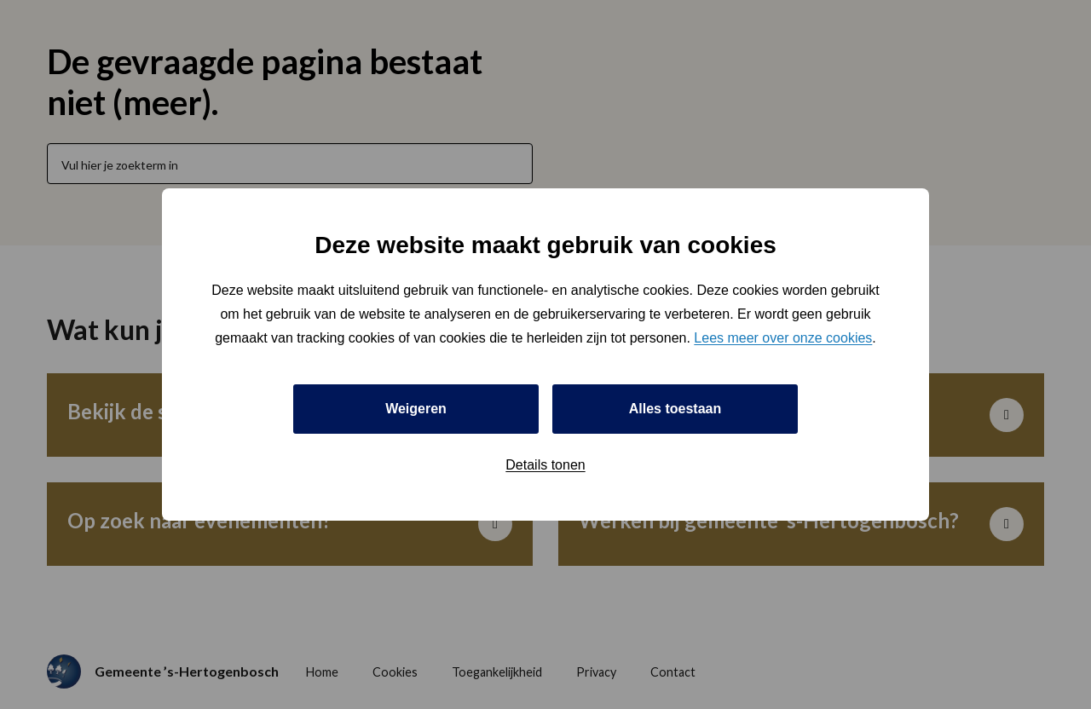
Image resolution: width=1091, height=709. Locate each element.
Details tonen (545, 465)
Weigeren (416, 408)
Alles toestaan (675, 408)
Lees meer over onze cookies (783, 338)
